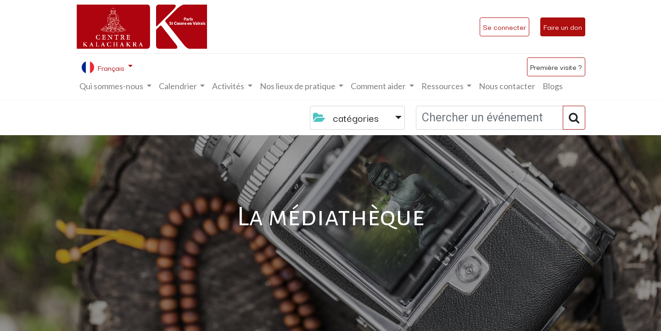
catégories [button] (347, 117)
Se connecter (504, 26)
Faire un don (562, 26)
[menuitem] (507, 86)
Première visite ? (556, 66)
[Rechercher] (574, 118)
